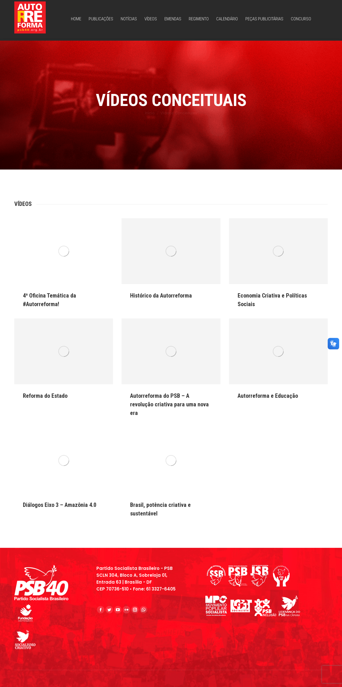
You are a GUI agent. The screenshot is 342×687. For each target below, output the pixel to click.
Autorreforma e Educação (268, 395)
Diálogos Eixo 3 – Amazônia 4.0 (59, 504)
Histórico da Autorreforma (161, 295)
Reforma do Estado (45, 395)
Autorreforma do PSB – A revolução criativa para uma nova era (169, 404)
